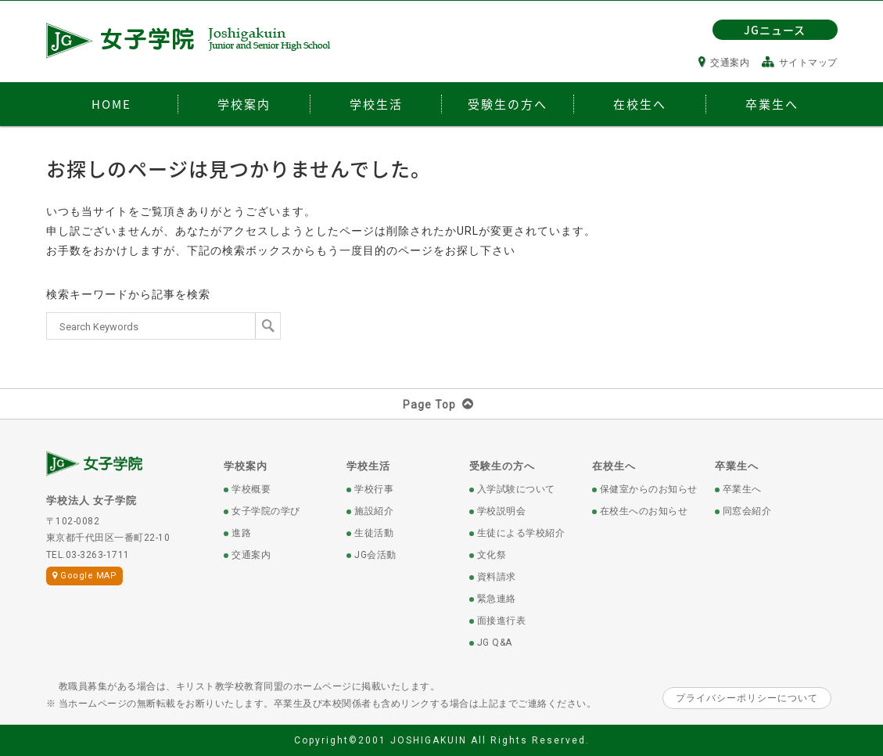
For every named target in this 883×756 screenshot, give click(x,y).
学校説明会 (501, 511)
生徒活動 (373, 532)
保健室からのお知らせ (649, 489)
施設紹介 (373, 511)
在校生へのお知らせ (644, 511)
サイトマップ (800, 62)
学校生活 (368, 466)
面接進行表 (501, 620)
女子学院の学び (266, 511)
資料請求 (496, 576)
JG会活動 (375, 554)
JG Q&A (494, 642)
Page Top (441, 404)
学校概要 (251, 489)
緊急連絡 (496, 598)
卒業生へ (737, 466)
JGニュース (775, 30)
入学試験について (516, 489)
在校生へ (614, 466)
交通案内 (724, 62)
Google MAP (84, 576)
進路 (241, 532)
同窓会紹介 (747, 511)
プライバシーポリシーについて (747, 698)
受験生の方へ (502, 466)
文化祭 (492, 554)
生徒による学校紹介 (521, 532)
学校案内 (245, 466)
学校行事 (373, 489)
